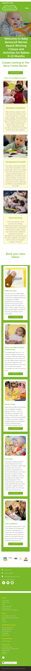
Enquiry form (7, 570)
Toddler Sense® (6, 629)
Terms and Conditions (8, 579)
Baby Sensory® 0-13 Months (10, 618)
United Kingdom (8, 662)
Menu (27, 8)
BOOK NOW (15, 72)
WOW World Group (7, 627)
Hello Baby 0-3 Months (9, 616)
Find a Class (5, 600)
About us (4, 621)
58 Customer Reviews (8, 588)
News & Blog (6, 602)
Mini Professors (6, 631)
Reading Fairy (6, 635)
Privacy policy (6, 608)
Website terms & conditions (10, 610)
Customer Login (7, 3)
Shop (3, 604)
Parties (4, 619)
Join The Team (6, 641)
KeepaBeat (5, 633)
